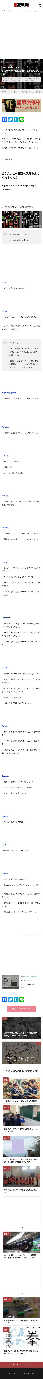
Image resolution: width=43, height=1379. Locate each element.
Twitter (19, 11)
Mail (3, 11)
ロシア (33, 78)
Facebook (27, 11)
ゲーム (7, 80)
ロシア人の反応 (29, 80)
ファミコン (19, 80)
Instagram (10, 11)
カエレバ (29, 980)
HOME (6, 92)
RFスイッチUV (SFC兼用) (29, 976)
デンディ (12, 80)
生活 (37, 78)
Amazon (23, 987)
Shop (34, 11)
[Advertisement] (21, 36)
